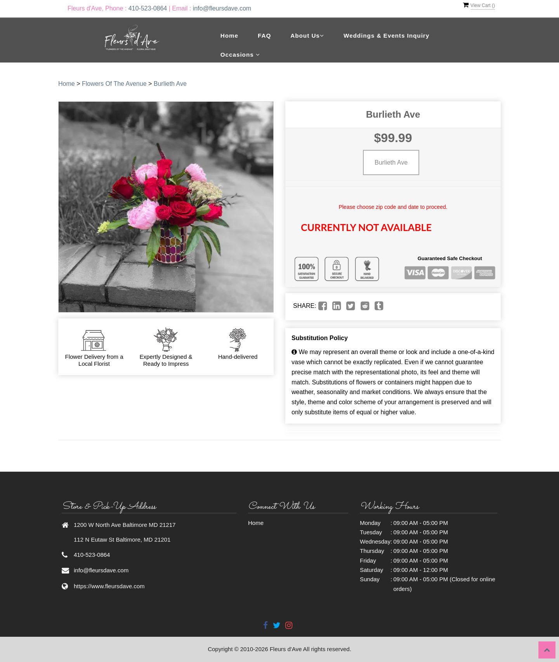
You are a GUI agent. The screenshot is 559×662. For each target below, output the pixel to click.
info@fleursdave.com (222, 8)
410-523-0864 (147, 8)
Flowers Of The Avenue (114, 83)
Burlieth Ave (170, 83)
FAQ (264, 35)
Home (229, 35)
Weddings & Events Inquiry (386, 35)
